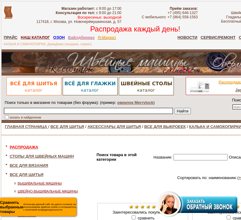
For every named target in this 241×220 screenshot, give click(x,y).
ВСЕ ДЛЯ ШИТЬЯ (67, 126)
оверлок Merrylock (135, 102)
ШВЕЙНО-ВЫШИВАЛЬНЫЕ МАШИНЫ (48, 191)
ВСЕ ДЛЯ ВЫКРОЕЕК (165, 126)
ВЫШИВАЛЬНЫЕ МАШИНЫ (40, 183)
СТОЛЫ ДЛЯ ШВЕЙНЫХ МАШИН (42, 156)
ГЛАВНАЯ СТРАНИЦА (26, 126)
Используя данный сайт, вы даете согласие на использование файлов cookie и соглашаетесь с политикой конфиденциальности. (38, 207)
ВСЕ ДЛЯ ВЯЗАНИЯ (29, 165)
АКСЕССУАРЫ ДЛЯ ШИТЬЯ (114, 126)
